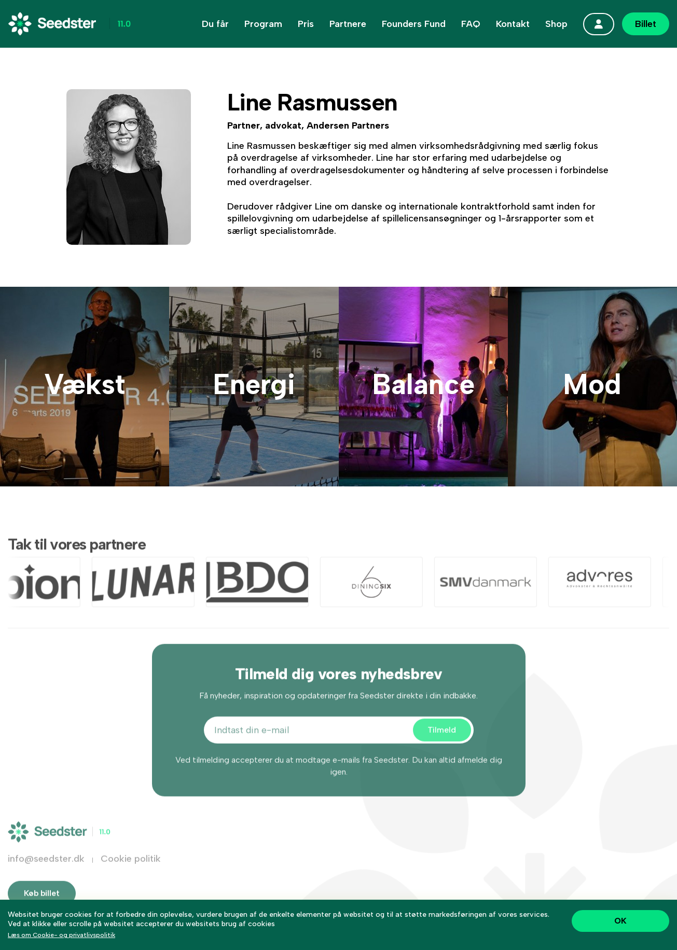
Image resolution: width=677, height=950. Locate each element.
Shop (556, 24)
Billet (645, 24)
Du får (215, 24)
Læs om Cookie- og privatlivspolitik (61, 935)
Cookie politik (131, 870)
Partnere (347, 24)
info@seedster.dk (46, 870)
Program (263, 24)
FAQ (470, 24)
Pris (306, 24)
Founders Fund (414, 24)
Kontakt (513, 24)
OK (620, 921)
